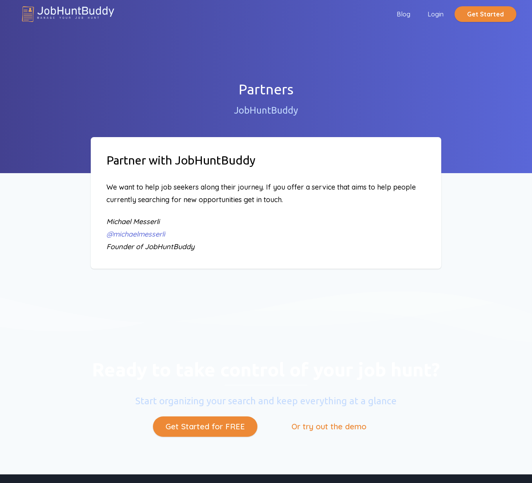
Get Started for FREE (205, 426)
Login (436, 14)
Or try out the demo (329, 426)
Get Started (485, 14)
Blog (403, 14)
